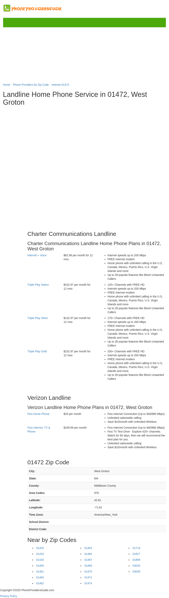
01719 (136, 548)
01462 (40, 583)
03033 (136, 565)
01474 (88, 583)
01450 (40, 565)
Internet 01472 (60, 84)
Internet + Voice (37, 255)
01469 (88, 565)
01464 (88, 553)
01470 (88, 571)
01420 (40, 548)
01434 (40, 559)
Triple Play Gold (37, 351)
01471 (88, 577)
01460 (40, 577)
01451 (40, 571)
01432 (40, 553)
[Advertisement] (84, 55)
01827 (136, 553)
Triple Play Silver (37, 318)
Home (6, 84)
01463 (88, 548)
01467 (88, 559)
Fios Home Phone (38, 413)
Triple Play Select (38, 284)
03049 (136, 571)
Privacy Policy (8, 596)
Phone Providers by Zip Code (31, 84)
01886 (136, 559)
